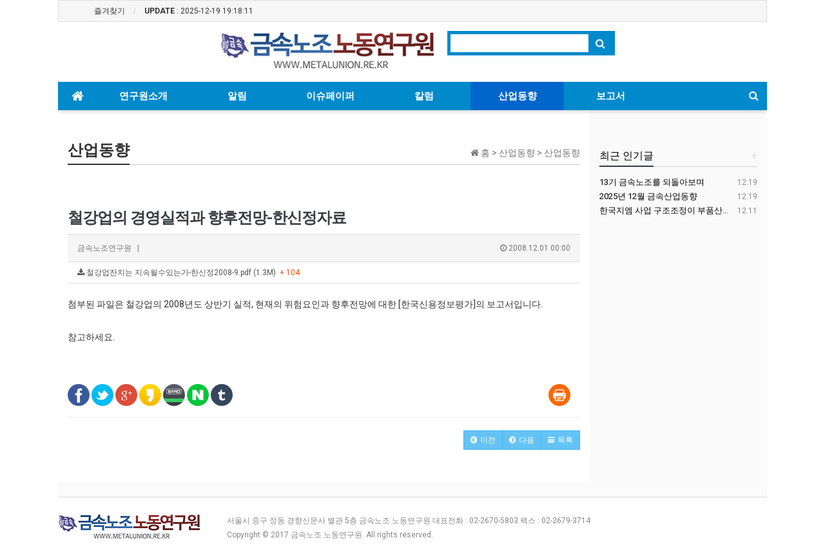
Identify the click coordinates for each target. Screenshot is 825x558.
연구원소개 (143, 96)
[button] (483, 440)
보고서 (610, 96)
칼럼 (424, 96)
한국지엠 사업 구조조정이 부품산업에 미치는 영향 (692, 210)
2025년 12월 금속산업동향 (648, 196)
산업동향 (517, 96)
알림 (237, 96)
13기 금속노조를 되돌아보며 (651, 182)
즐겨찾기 (109, 10)
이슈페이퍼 (330, 96)
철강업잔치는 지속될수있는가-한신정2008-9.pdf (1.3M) (188, 272)
